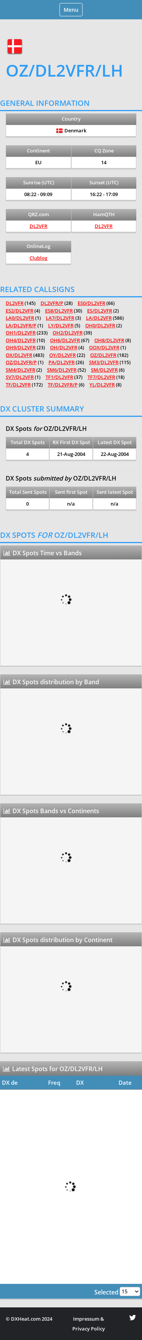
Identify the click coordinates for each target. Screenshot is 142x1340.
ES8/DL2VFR (59, 310)
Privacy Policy (88, 1328)
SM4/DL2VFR (20, 369)
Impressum (86, 1318)
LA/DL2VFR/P (21, 325)
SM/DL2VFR (104, 369)
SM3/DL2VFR (104, 362)
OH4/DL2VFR (21, 340)
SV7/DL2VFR (20, 377)
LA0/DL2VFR (20, 317)
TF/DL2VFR (18, 384)
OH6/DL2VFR (65, 340)
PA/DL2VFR (61, 362)
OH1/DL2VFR (21, 332)
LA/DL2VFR (99, 317)
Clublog (38, 257)
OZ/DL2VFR (103, 355)
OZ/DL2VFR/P (21, 362)
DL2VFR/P (52, 303)
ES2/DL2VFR (19, 310)
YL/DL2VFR (102, 384)
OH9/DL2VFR (21, 347)
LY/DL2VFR (60, 325)
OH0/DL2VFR (100, 325)
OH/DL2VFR (63, 347)
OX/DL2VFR (19, 355)
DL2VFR (38, 226)
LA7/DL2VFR (60, 317)
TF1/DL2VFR (59, 377)
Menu (73, 10)
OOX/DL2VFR (104, 347)
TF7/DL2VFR (101, 377)
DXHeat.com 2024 (31, 1318)
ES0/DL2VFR (91, 303)
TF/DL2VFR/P (63, 384)
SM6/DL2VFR (61, 369)
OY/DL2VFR (62, 355)
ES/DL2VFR (99, 310)
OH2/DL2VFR (68, 332)
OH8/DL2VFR (109, 340)
